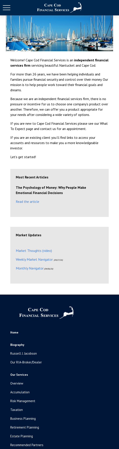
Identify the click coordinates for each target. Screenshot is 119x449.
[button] (14, 332)
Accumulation (20, 392)
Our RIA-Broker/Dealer (26, 362)
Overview (16, 383)
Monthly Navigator (30, 268)
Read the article (27, 201)
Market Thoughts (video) (34, 250)
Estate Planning (21, 436)
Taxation (16, 410)
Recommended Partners (26, 445)
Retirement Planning (24, 427)
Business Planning (23, 418)
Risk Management (22, 401)
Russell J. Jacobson (23, 353)
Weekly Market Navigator (34, 259)
